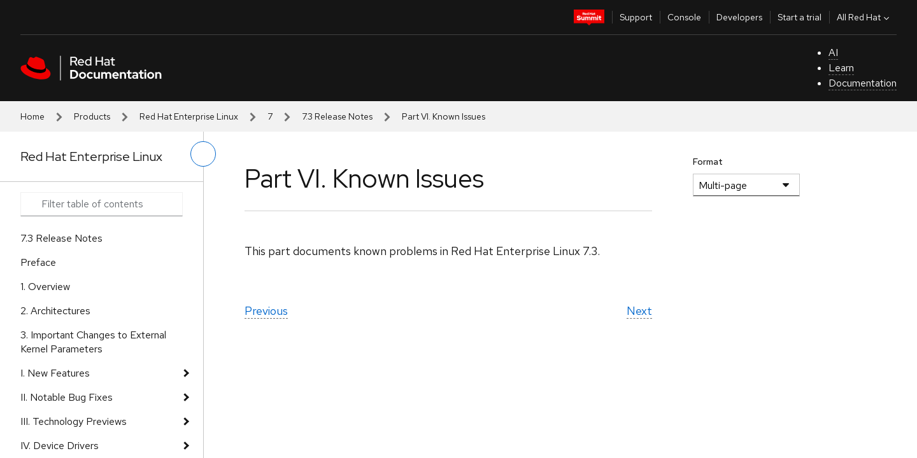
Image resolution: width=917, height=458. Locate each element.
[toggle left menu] (203, 154)
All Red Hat (864, 17)
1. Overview (45, 286)
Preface (38, 262)
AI (833, 52)
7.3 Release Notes (337, 116)
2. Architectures (55, 310)
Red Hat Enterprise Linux (188, 116)
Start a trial (799, 17)
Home (32, 116)
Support (636, 17)
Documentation (862, 83)
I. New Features (55, 373)
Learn (841, 67)
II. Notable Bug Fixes (66, 397)
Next (639, 310)
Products (92, 116)
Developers (739, 17)
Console (684, 17)
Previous (266, 310)
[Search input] (101, 204)
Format (708, 161)
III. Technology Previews (73, 421)
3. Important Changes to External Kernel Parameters (93, 342)
